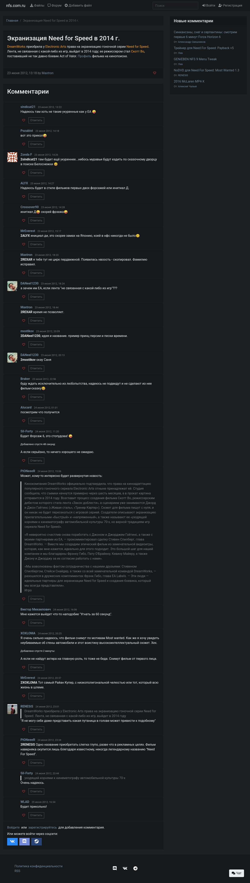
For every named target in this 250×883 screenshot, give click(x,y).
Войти (208, 5)
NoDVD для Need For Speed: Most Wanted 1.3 (206, 70)
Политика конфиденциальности (38, 866)
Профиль (84, 56)
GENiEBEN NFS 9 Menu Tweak (195, 59)
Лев (180, 52)
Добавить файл (78, 5)
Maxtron (48, 73)
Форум (55, 5)
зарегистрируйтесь (42, 827)
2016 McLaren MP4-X (189, 81)
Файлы (37, 5)
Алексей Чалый (187, 86)
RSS (17, 871)
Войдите (13, 827)
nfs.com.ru (15, 5)
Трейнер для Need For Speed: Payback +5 (204, 48)
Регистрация (230, 5)
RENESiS (183, 75)
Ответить (36, 120)
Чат (236, 873)
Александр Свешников (192, 41)
